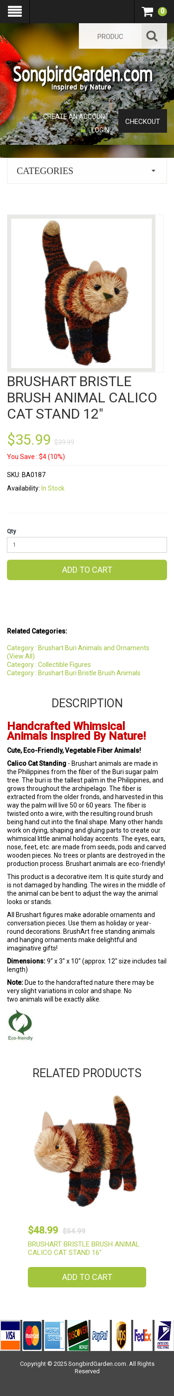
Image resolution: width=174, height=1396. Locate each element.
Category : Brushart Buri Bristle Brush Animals (74, 673)
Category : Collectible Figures (49, 664)
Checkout (142, 121)
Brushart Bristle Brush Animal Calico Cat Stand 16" (84, 1248)
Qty (11, 531)
